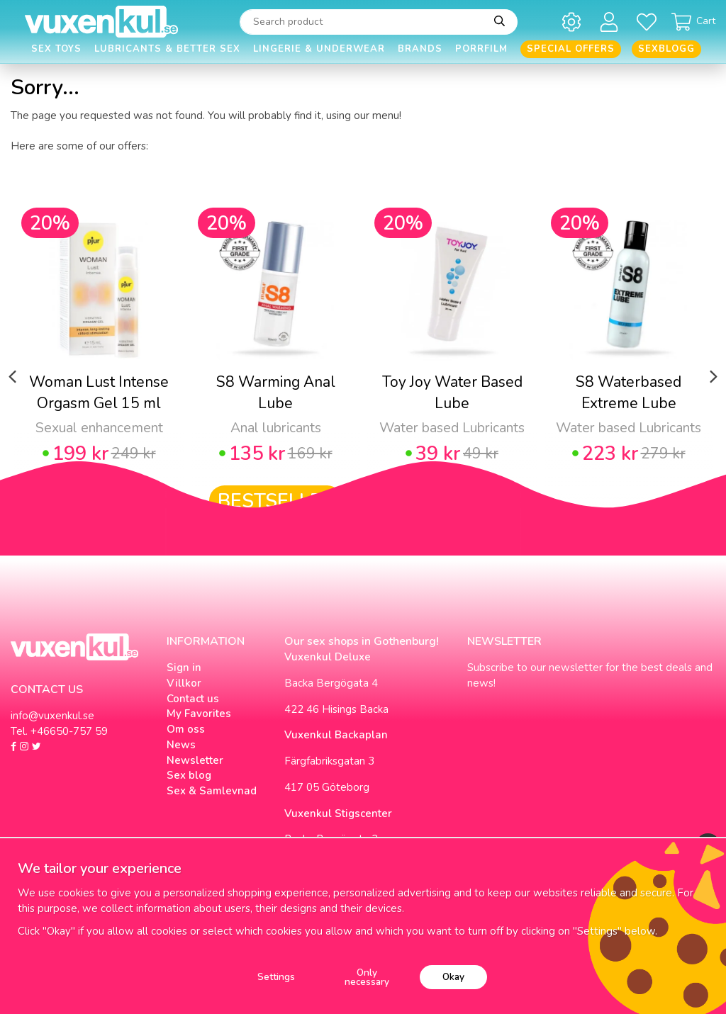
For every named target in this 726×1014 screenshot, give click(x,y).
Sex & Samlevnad (212, 791)
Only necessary (367, 977)
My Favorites (199, 713)
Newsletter (195, 760)
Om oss (186, 729)
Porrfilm (481, 49)
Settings (276, 977)
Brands (420, 49)
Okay (453, 977)
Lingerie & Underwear (319, 49)
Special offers (571, 49)
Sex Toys (56, 49)
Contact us (193, 699)
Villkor (184, 683)
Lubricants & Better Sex (167, 49)
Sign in (184, 667)
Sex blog (189, 775)
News (181, 745)
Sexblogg (666, 49)
